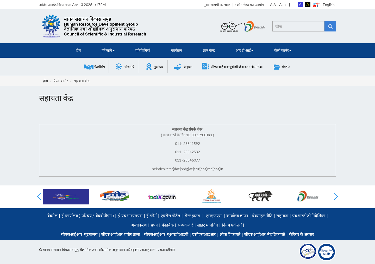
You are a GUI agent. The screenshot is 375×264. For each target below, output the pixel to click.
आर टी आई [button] (244, 50)
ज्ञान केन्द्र (209, 50)
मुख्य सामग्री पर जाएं (216, 4)
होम (78, 50)
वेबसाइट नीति (262, 215)
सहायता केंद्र (81, 81)
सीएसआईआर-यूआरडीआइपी (166, 234)
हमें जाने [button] (108, 50)
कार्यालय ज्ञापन (237, 215)
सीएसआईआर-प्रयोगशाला (120, 234)
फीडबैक (168, 224)
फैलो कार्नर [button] (282, 50)
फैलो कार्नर (60, 81)
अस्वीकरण (139, 224)
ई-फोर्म (151, 215)
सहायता (282, 215)
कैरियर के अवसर (301, 234)
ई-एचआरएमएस (130, 215)
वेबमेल (52, 215)
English (329, 4)
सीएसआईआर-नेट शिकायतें (264, 234)
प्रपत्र (154, 224)
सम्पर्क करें (185, 224)
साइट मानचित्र (207, 224)
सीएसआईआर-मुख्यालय (79, 234)
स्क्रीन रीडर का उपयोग (249, 4)
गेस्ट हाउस (192, 215)
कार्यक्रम (176, 50)
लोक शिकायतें (230, 234)
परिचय (86, 215)
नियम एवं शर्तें (232, 224)
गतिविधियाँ (142, 50)
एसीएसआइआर (204, 234)
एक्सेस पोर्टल (170, 215)
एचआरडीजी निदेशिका (308, 215)
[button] (94, 66)
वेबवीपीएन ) (104, 215)
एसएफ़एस (213, 215)
